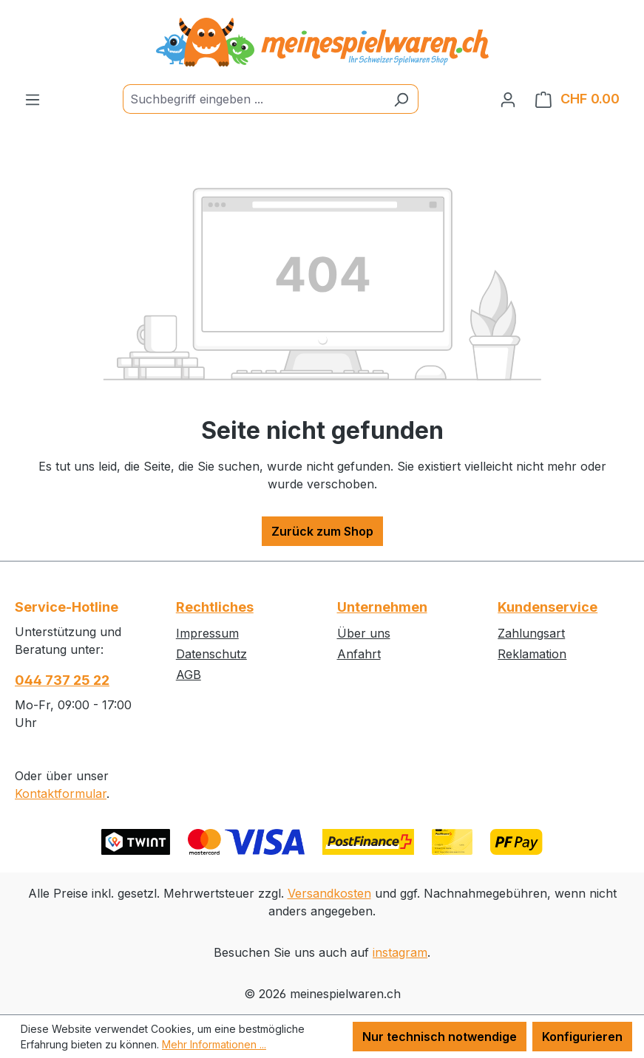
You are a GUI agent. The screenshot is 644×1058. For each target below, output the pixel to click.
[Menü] (32, 99)
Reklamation (532, 653)
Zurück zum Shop (322, 531)
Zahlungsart (531, 633)
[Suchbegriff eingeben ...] (253, 99)
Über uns (363, 633)
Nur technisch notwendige (439, 1036)
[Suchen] (401, 99)
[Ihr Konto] (508, 99)
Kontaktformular (60, 793)
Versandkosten (329, 893)
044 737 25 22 (62, 680)
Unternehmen (382, 607)
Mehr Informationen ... (214, 1044)
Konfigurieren (582, 1036)
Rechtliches (215, 607)
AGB (188, 674)
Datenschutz (211, 653)
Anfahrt (359, 653)
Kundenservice (547, 607)
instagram (400, 952)
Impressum (207, 633)
